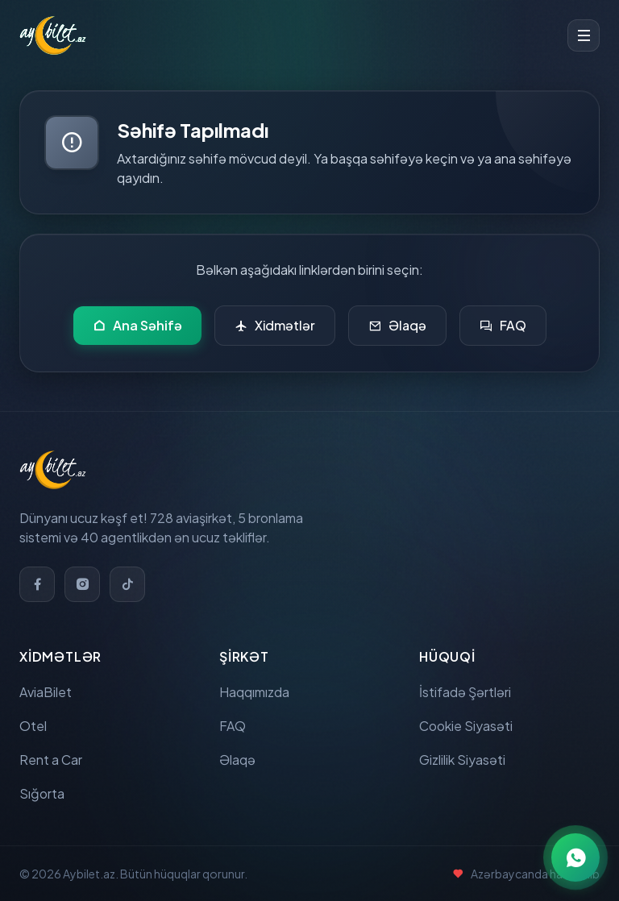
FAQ (503, 325)
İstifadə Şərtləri (465, 691)
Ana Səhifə (137, 325)
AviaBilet (45, 691)
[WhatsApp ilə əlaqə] (575, 857)
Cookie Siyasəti (466, 725)
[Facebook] (37, 584)
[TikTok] (127, 584)
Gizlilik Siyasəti (462, 759)
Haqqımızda (254, 691)
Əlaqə (397, 325)
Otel (33, 725)
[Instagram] (82, 584)
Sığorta (41, 793)
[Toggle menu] (583, 35)
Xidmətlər (275, 325)
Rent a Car (50, 759)
